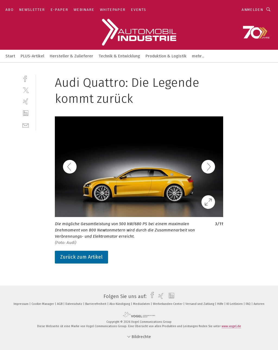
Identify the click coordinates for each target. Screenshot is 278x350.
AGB (60, 304)
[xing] (25, 101)
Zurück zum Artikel (81, 257)
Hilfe (220, 304)
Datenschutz (74, 304)
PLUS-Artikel (32, 56)
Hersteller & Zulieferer (71, 56)
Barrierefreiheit (96, 304)
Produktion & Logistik (166, 56)
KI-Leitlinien (235, 304)
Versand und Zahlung (200, 304)
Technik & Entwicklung (119, 56)
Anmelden (252, 9)
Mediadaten (142, 304)
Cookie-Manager (43, 304)
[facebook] (25, 78)
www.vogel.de (231, 326)
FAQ (248, 304)
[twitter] (25, 89)
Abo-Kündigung (120, 304)
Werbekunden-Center (168, 304)
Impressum (21, 304)
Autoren (259, 304)
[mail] (25, 125)
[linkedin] (25, 113)
